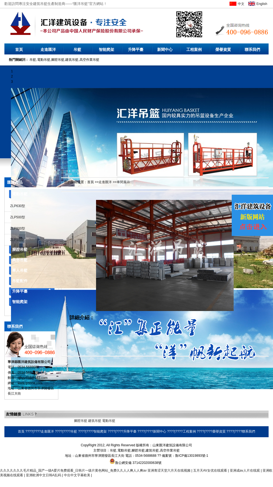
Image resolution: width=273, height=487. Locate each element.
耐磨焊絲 (136, 421)
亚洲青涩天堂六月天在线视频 (169, 470)
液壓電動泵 (30, 421)
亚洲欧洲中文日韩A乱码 (44, 475)
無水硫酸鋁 (12, 421)
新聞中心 (165, 49)
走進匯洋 (48, 49)
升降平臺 (135, 49)
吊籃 (77, 49)
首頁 (19, 49)
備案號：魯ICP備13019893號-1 (185, 456)
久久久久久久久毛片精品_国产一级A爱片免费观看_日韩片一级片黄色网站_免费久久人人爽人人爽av (73, 470)
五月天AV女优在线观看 (210, 470)
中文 (241, 4)
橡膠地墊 (66, 421)
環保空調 (122, 421)
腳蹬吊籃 (20, 249)
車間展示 (123, 182)
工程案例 (194, 49)
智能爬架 (106, 49)
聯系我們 (252, 49)
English (261, 4)
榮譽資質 (223, 49)
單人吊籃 (20, 270)
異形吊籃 (20, 260)
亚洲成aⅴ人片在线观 (245, 470)
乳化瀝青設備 (49, 421)
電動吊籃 (20, 194)
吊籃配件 (20, 281)
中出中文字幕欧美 (77, 475)
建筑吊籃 (94, 421)
